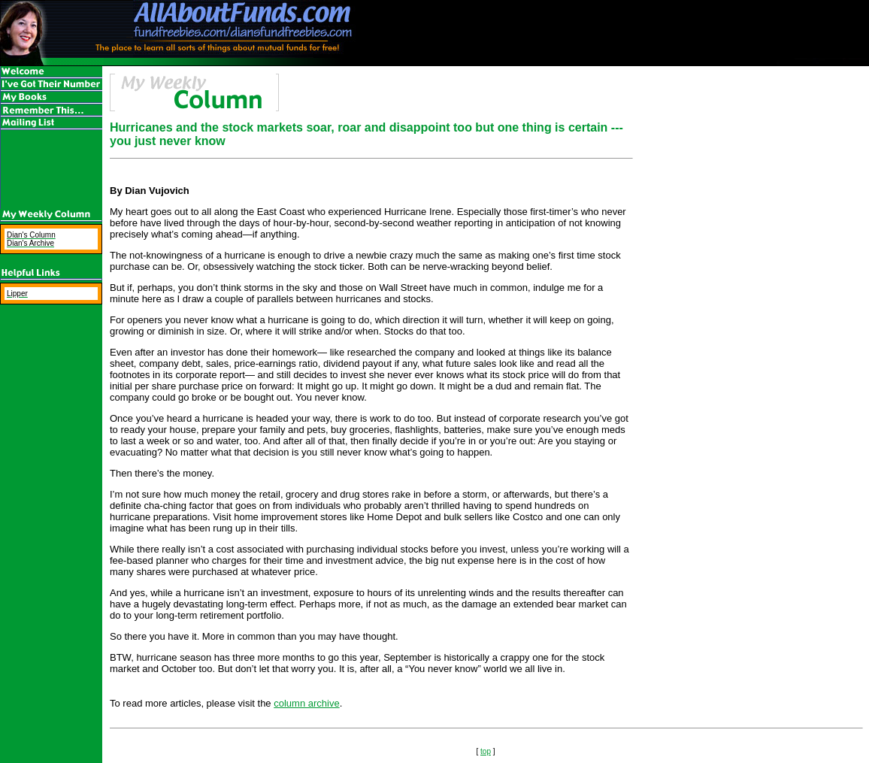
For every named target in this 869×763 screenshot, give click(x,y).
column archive (306, 703)
